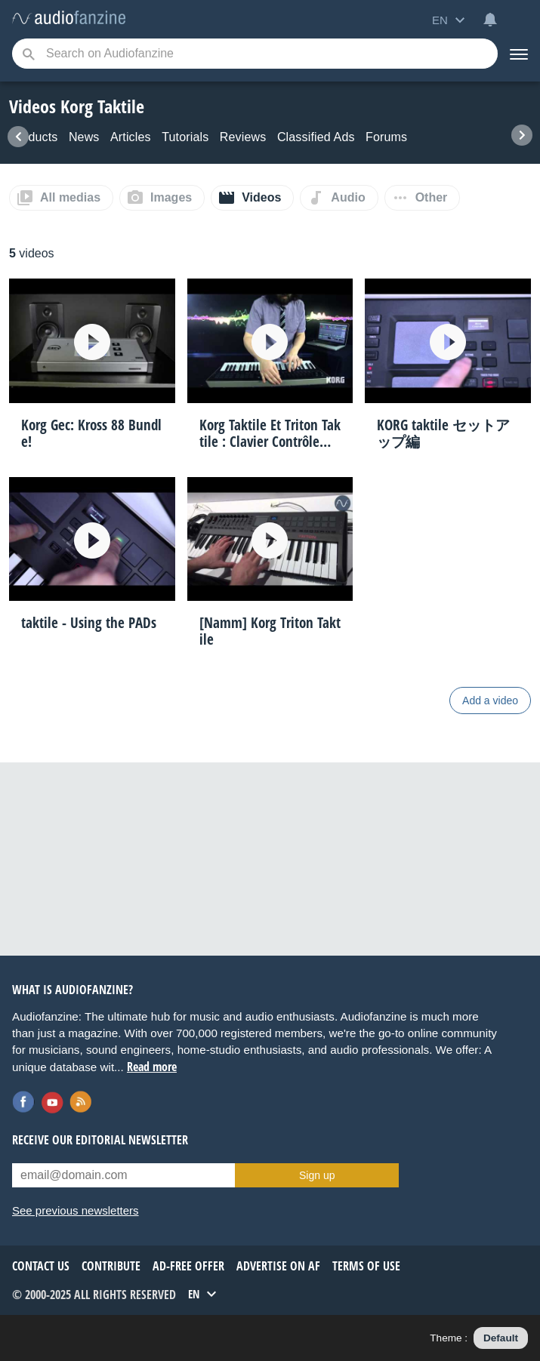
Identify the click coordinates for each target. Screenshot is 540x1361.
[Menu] (519, 54)
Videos (261, 197)
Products (33, 137)
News (84, 137)
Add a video (490, 700)
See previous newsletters (75, 1210)
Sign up (317, 1175)
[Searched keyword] (255, 53)
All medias (70, 197)
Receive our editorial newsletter (100, 1140)
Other (431, 197)
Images (171, 197)
